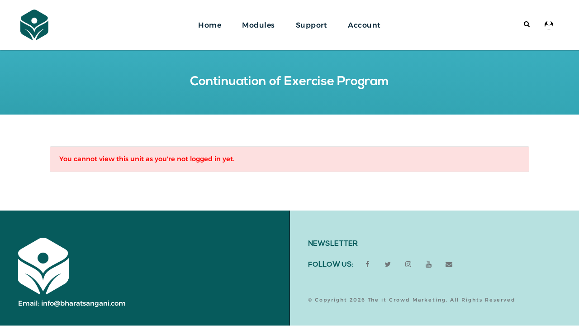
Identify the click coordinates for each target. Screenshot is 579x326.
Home (209, 25)
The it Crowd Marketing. (408, 300)
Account (364, 25)
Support (311, 25)
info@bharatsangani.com (83, 303)
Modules (258, 25)
